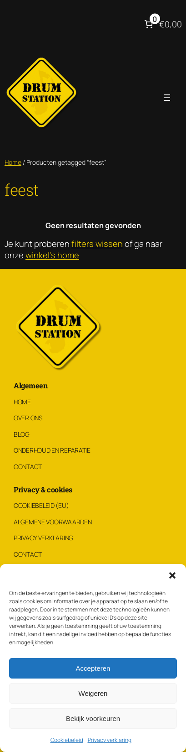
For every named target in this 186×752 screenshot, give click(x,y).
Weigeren (93, 693)
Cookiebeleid (66, 740)
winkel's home (52, 255)
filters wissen (97, 244)
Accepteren (93, 668)
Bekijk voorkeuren (93, 718)
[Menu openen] (166, 97)
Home (13, 162)
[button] (172, 575)
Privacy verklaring (109, 740)
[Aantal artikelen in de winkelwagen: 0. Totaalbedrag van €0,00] (162, 24)
